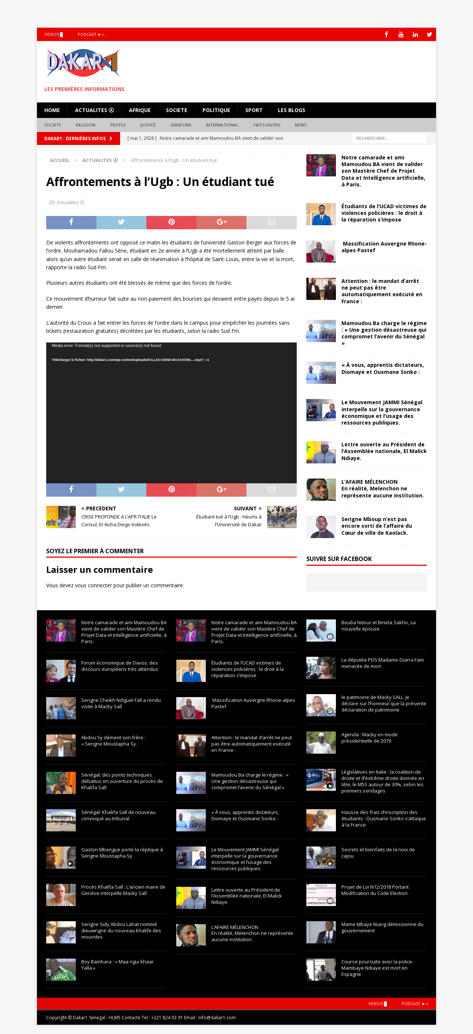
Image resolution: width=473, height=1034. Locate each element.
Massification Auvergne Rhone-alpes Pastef (384, 246)
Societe (176, 109)
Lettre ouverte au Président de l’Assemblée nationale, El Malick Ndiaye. (384, 451)
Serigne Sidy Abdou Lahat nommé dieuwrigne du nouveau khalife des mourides (121, 930)
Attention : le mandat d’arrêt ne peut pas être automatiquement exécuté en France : (381, 290)
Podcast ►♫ (91, 34)
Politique (216, 109)
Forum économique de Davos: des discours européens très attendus (119, 665)
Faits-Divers (266, 125)
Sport (254, 109)
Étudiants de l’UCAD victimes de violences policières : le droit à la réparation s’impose (383, 212)
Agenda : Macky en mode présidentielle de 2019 (369, 737)
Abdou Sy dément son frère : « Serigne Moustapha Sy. (113, 740)
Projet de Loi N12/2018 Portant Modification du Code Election (375, 889)
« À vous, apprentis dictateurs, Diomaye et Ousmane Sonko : (382, 368)
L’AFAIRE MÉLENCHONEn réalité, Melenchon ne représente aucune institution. (382, 488)
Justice (148, 125)
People (118, 125)
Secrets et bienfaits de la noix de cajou (378, 852)
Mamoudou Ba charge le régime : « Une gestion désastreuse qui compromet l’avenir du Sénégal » (384, 333)
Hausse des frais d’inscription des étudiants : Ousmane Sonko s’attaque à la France (383, 818)
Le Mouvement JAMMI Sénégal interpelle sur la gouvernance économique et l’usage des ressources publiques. (381, 412)
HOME (52, 109)
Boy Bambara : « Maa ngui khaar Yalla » (117, 964)
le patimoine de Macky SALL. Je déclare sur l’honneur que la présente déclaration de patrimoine (383, 703)
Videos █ (53, 34)
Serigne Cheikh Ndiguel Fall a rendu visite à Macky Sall (121, 702)
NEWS (300, 125)
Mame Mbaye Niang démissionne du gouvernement (382, 926)
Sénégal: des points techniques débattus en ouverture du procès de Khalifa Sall (122, 780)
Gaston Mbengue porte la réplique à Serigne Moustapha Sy (122, 852)
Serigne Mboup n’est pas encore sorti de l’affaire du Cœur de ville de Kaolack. (376, 526)
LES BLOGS (291, 109)
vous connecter (93, 585)
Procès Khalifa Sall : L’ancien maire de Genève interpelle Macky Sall (123, 889)
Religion (85, 125)
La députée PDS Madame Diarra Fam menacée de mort (382, 662)
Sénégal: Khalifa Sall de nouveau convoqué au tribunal (118, 814)
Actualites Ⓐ (94, 109)
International (222, 125)
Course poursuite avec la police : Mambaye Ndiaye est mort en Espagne (377, 967)
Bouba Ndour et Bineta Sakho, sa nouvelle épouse (378, 625)
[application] (171, 412)
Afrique (140, 109)
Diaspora (181, 125)
